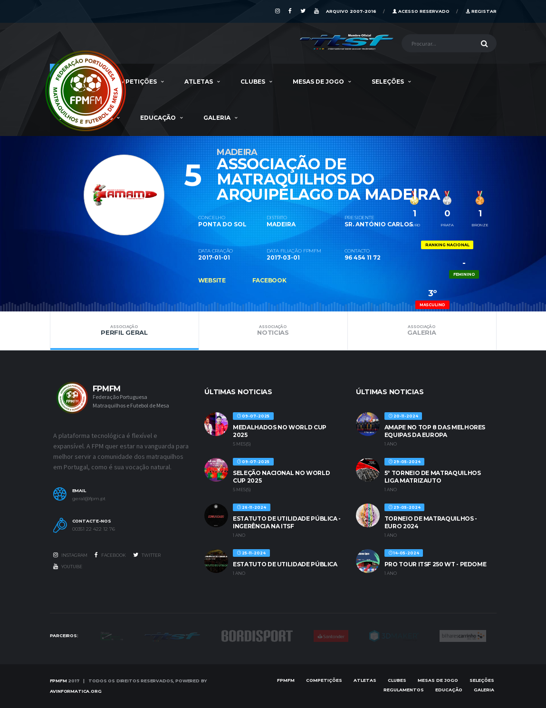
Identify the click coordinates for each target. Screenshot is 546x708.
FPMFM (58, 680)
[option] (124, 185)
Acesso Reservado (421, 11)
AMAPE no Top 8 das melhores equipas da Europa (434, 431)
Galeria (216, 117)
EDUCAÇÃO (158, 117)
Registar (481, 11)
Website (212, 280)
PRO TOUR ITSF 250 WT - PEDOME (435, 564)
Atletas (198, 81)
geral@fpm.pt (88, 499)
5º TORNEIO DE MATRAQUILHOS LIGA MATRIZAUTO (432, 476)
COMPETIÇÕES (133, 81)
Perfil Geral (124, 330)
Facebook (269, 280)
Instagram (70, 555)
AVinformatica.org (76, 691)
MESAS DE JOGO (318, 81)
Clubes (252, 81)
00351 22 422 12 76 (93, 529)
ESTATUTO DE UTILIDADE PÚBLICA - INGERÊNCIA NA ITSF (287, 522)
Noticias (273, 330)
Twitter (147, 555)
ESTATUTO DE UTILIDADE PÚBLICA (285, 564)
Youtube (67, 566)
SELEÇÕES (388, 81)
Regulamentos (403, 689)
